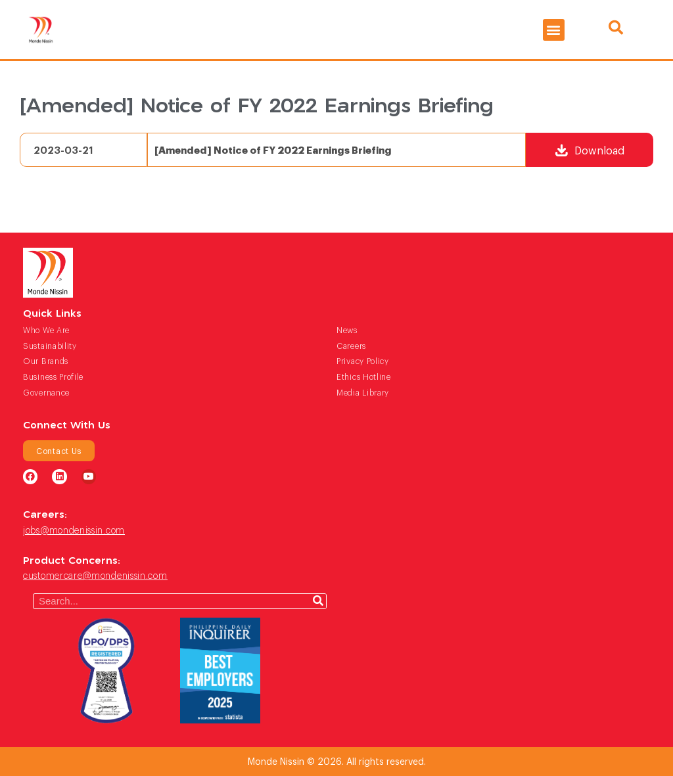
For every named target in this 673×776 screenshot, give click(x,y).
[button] (554, 30)
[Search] (318, 601)
